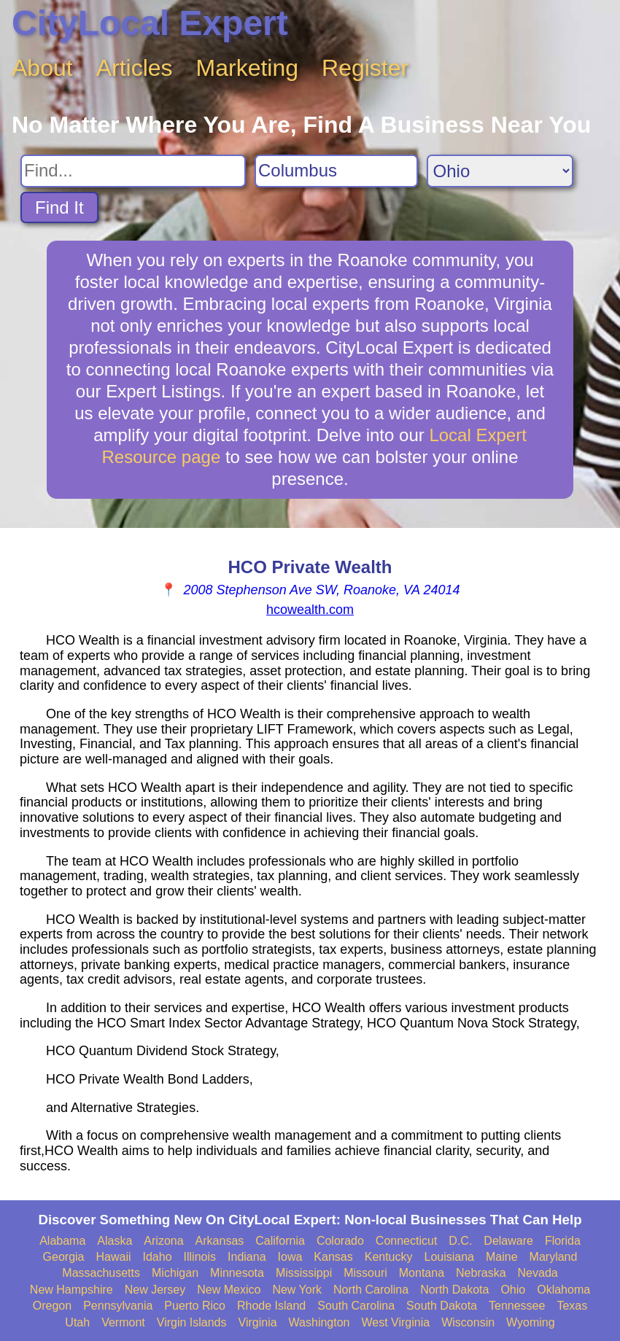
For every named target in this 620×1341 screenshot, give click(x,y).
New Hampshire (71, 1289)
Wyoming (530, 1322)
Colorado (340, 1241)
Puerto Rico (194, 1305)
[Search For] (133, 171)
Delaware (508, 1241)
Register (365, 68)
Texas (572, 1305)
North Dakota (454, 1289)
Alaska (114, 1241)
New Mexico (228, 1289)
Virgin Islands (192, 1322)
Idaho (157, 1257)
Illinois (200, 1257)
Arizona (163, 1241)
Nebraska (480, 1273)
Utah (77, 1322)
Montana (421, 1273)
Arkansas (219, 1241)
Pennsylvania (117, 1305)
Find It (59, 207)
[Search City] (336, 171)
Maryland (554, 1257)
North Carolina (370, 1289)
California (280, 1241)
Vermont (123, 1322)
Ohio (512, 1289)
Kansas (333, 1257)
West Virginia (396, 1322)
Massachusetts (101, 1273)
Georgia (64, 1257)
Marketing (247, 68)
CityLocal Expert (150, 23)
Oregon (52, 1305)
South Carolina (356, 1305)
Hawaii (113, 1257)
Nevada (538, 1273)
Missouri (365, 1273)
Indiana (247, 1257)
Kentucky (389, 1257)
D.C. (460, 1241)
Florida (563, 1241)
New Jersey (155, 1289)
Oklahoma (563, 1289)
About (42, 68)
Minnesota (237, 1273)
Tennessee (517, 1305)
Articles (134, 68)
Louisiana (450, 1257)
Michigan (175, 1273)
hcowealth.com (310, 609)
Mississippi (304, 1273)
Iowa (290, 1257)
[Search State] (500, 171)
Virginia (258, 1322)
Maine (502, 1257)
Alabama (62, 1241)
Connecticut (407, 1241)
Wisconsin (468, 1322)
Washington (319, 1322)
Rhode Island (271, 1305)
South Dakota (441, 1305)
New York (297, 1289)
